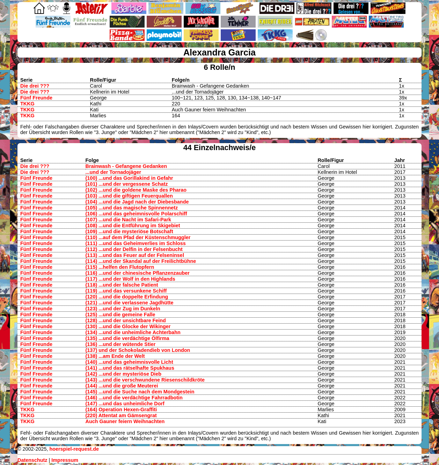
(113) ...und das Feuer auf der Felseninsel (135, 255)
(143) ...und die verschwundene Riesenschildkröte (145, 380)
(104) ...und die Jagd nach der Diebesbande (137, 202)
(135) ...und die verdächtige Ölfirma (127, 338)
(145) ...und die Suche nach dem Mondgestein (140, 391)
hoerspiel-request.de (74, 449)
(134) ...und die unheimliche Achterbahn (133, 332)
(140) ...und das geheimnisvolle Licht (129, 362)
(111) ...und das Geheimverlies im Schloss (136, 243)
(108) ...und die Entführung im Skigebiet (133, 225)
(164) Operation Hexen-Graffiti (121, 409)
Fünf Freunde (36, 98)
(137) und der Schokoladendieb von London (138, 350)
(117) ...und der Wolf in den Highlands (130, 279)
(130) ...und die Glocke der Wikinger (128, 326)
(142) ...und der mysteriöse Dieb (124, 374)
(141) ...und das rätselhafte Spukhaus (130, 368)
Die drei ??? (34, 86)
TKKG (27, 103)
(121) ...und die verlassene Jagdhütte (130, 302)
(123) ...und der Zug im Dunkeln (123, 308)
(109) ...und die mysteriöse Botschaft (129, 231)
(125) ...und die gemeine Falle (120, 314)
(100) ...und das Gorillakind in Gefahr (129, 178)
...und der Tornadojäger (113, 172)
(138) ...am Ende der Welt (115, 356)
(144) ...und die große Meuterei (122, 386)
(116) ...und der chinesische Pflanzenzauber (138, 273)
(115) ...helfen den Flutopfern (120, 267)
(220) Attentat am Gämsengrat (121, 415)
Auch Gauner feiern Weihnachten (125, 421)
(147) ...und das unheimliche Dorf (125, 403)
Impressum (64, 460)
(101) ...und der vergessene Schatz (127, 184)
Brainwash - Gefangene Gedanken (126, 166)
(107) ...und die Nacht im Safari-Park (128, 219)
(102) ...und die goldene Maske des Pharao (136, 190)
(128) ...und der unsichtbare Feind (126, 320)
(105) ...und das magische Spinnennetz (132, 208)
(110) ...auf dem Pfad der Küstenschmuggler (138, 237)
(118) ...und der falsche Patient (122, 285)
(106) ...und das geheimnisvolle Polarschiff (136, 213)
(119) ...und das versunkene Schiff (126, 291)
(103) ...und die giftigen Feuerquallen (129, 196)
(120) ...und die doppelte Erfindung (127, 297)
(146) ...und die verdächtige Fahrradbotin (134, 397)
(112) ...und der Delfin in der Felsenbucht (134, 249)
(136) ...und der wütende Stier (121, 344)
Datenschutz (32, 460)
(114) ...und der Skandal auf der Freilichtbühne (141, 261)
